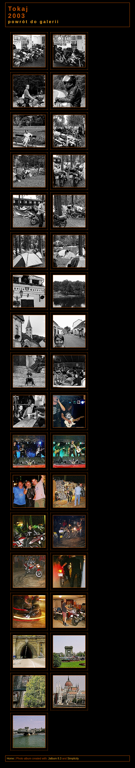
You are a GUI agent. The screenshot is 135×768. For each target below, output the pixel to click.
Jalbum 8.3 (54, 758)
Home (10, 758)
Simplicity (73, 758)
